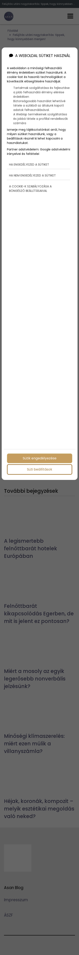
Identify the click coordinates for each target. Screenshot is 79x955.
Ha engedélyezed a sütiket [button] (29, 164)
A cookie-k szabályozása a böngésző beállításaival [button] (30, 188)
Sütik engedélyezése (39, 457)
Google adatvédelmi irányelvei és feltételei (38, 151)
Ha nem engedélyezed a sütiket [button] (32, 175)
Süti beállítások (39, 468)
